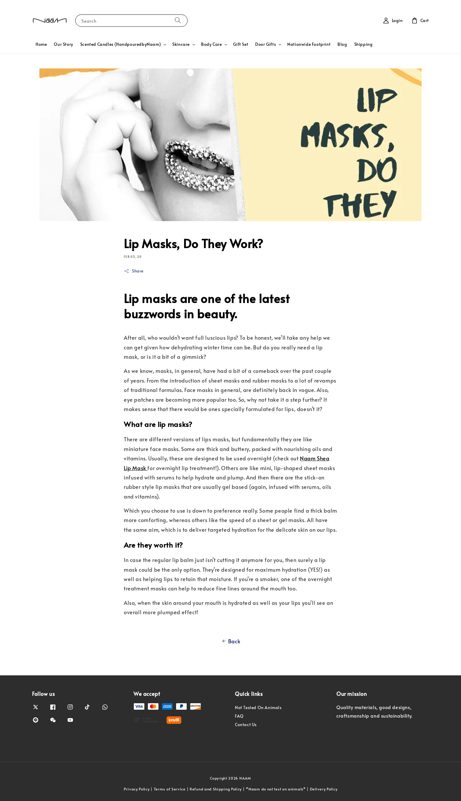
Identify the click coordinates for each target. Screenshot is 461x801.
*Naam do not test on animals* (275, 789)
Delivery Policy (324, 789)
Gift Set (240, 44)
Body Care (211, 44)
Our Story (63, 44)
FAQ (239, 716)
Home (41, 44)
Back (230, 641)
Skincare (181, 44)
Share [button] (133, 271)
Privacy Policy (137, 789)
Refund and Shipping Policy (216, 789)
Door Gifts (265, 44)
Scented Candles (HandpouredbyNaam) (120, 44)
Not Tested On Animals (258, 707)
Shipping (363, 44)
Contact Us (246, 724)
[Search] (177, 20)
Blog (342, 44)
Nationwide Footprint (308, 44)
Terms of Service (170, 789)
